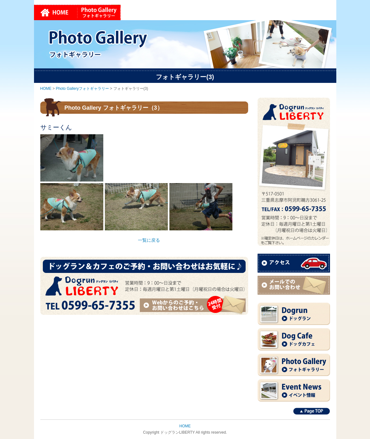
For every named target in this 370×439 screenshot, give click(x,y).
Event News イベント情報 (294, 390)
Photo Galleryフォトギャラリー (99, 12)
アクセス (294, 263)
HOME (55, 12)
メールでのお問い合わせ (294, 285)
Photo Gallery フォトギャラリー (294, 365)
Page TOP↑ (311, 411)
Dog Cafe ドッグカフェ (294, 339)
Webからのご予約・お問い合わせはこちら (193, 305)
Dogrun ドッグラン (294, 314)
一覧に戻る (149, 240)
